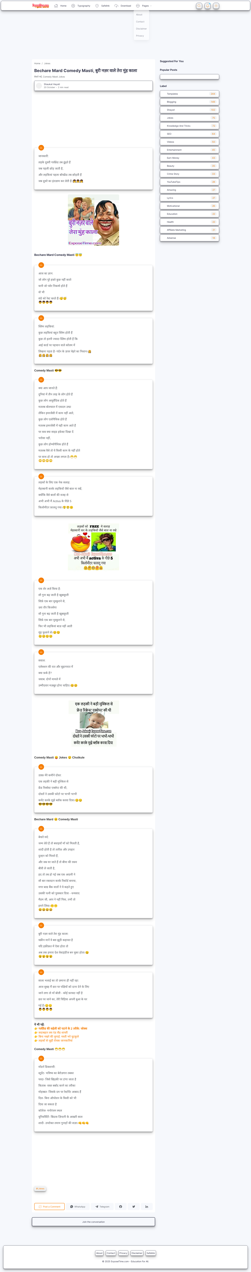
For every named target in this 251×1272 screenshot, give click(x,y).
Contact (111, 1253)
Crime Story (189, 173)
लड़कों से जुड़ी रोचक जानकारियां (56, 1040)
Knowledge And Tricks (189, 125)
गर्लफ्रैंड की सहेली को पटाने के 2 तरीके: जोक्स (63, 1028)
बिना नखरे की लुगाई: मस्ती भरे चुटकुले (59, 1036)
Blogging (189, 101)
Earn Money (189, 157)
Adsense (189, 238)
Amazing (189, 190)
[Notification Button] (208, 6)
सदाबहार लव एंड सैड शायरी (53, 1032)
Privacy (123, 1253)
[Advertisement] (96, 36)
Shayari (189, 109)
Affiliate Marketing (189, 230)
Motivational (189, 206)
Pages (144, 6)
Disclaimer (137, 1253)
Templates (189, 93)
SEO (189, 133)
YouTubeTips (189, 181)
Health (189, 222)
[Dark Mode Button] (216, 6)
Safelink (102, 6)
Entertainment (189, 149)
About (99, 1253)
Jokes (40, 1188)
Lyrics (189, 198)
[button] (78, 1206)
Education (189, 214)
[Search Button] (199, 6)
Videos (189, 141)
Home (60, 6)
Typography (80, 6)
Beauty (189, 165)
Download (122, 6)
